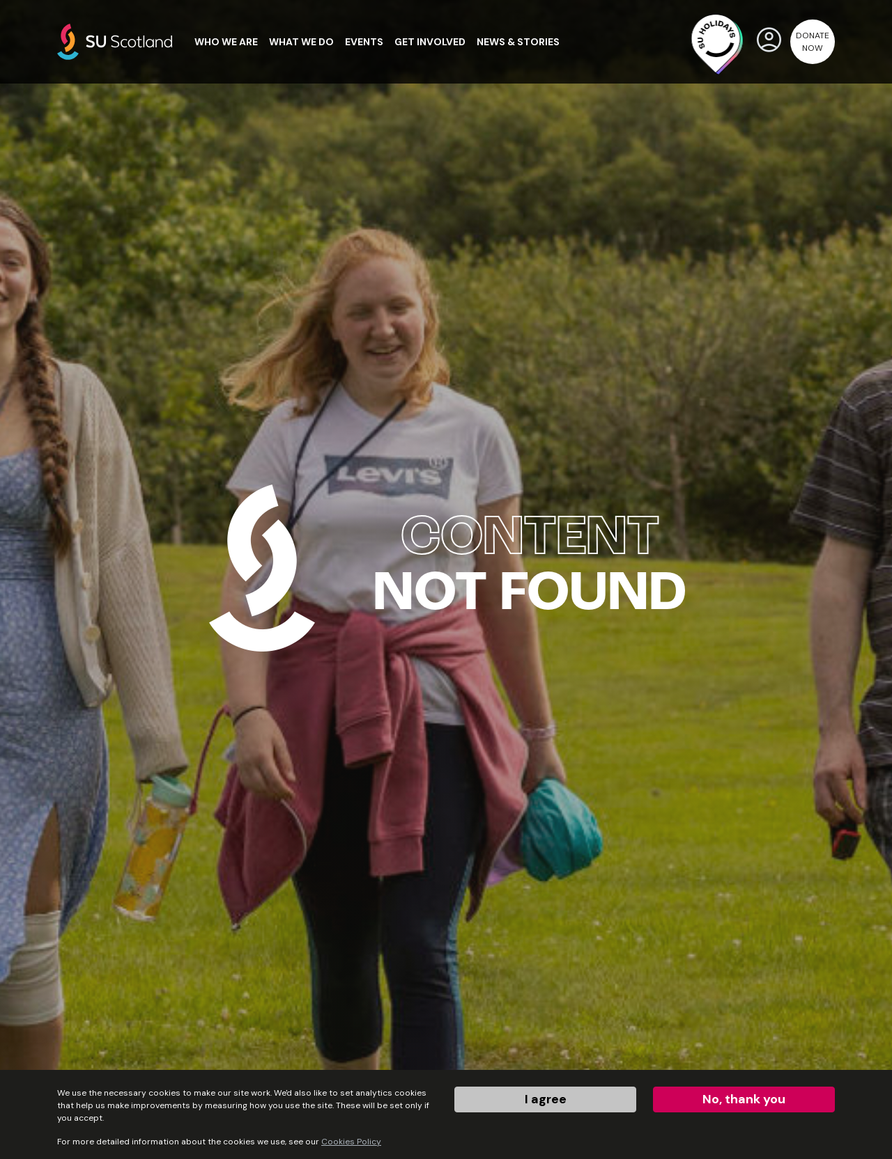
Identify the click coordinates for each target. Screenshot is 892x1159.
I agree (546, 1099)
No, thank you (743, 1099)
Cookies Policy (351, 1141)
